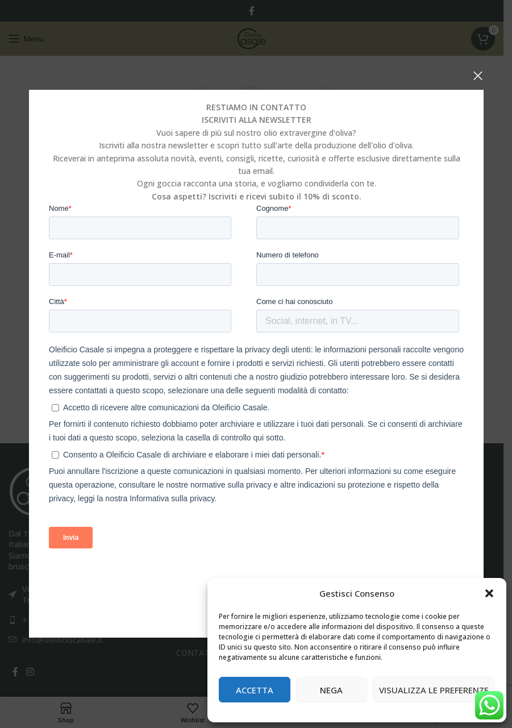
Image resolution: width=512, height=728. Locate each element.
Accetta (254, 690)
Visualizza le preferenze (434, 690)
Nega (331, 690)
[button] (489, 593)
